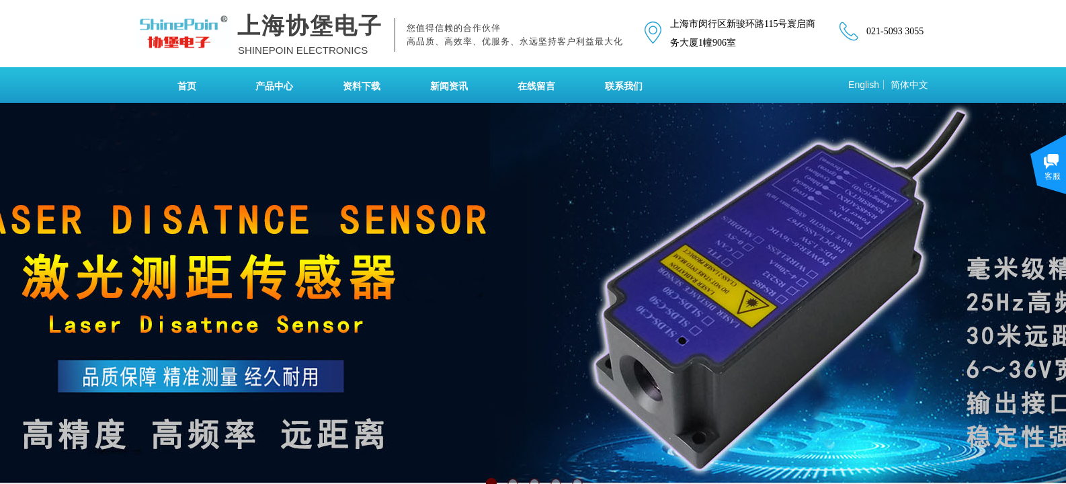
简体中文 (909, 84)
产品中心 (274, 86)
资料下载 (361, 86)
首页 (186, 86)
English (863, 84)
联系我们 (624, 86)
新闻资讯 (449, 86)
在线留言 (536, 86)
